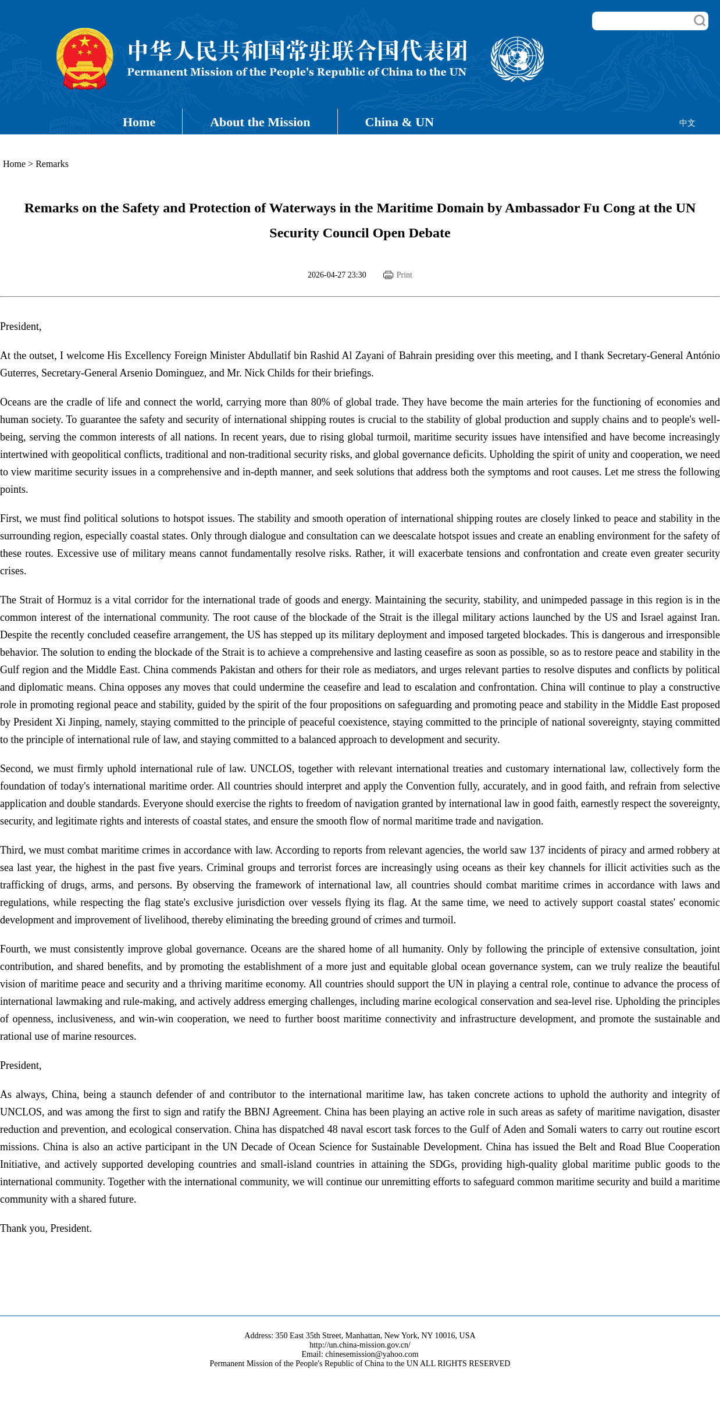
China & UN (399, 122)
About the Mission (260, 122)
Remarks (52, 164)
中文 (687, 123)
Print (404, 275)
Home (139, 122)
